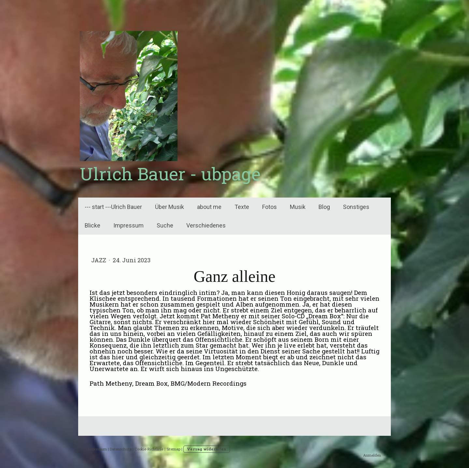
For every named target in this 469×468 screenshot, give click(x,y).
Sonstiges (356, 206)
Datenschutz (121, 449)
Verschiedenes (206, 225)
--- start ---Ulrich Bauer (113, 206)
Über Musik (169, 206)
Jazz (99, 260)
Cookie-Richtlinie (149, 449)
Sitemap (173, 449)
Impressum (128, 225)
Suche (165, 225)
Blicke (92, 225)
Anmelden (372, 455)
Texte (241, 206)
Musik (298, 206)
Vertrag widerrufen (206, 449)
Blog (324, 206)
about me (209, 206)
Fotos (269, 206)
